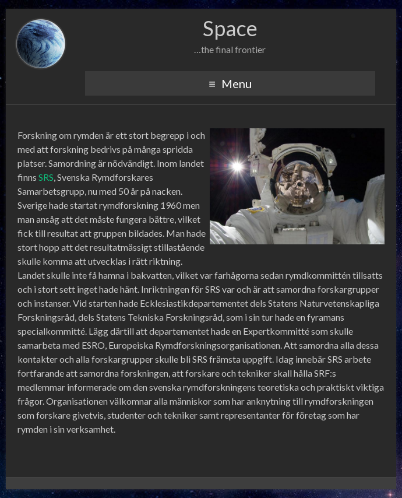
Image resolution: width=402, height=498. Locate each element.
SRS (46, 177)
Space (230, 28)
